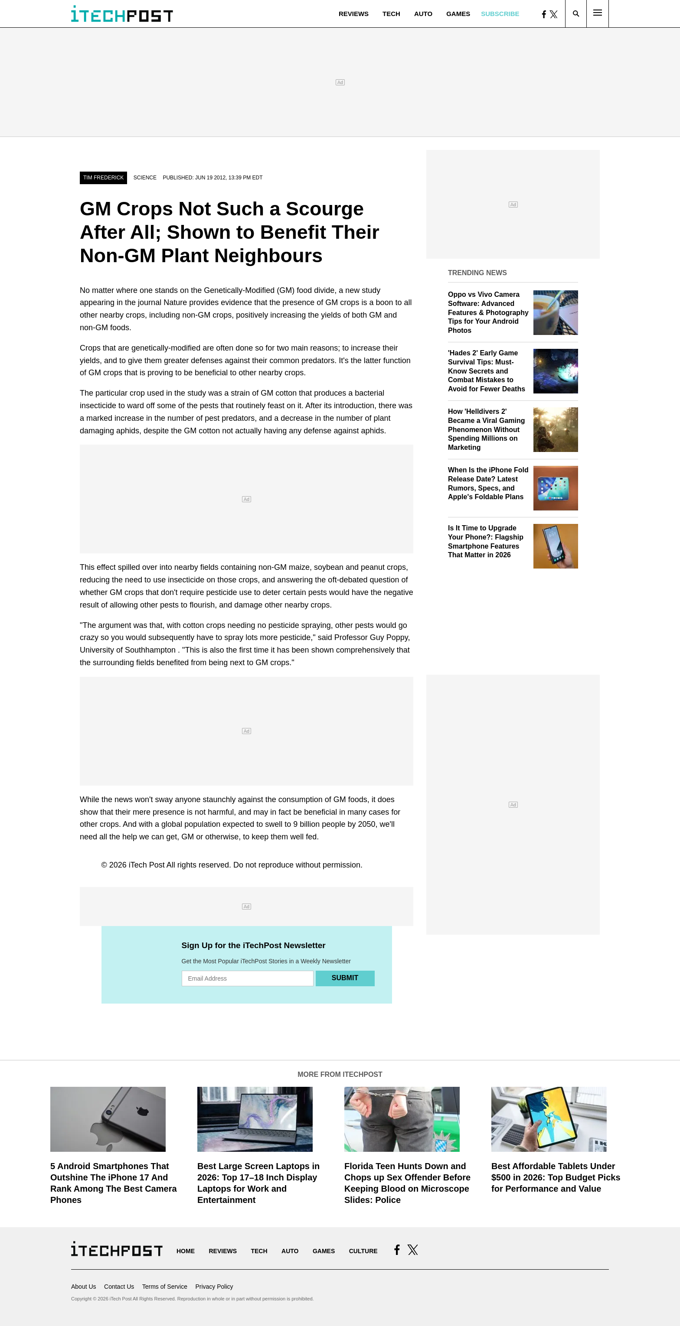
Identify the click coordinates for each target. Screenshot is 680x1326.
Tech (391, 13)
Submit (345, 978)
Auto (423, 13)
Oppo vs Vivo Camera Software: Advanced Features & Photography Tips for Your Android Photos (488, 312)
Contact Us (119, 1286)
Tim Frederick (103, 178)
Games (458, 13)
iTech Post (147, 865)
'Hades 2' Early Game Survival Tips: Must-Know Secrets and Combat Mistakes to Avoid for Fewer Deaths (486, 371)
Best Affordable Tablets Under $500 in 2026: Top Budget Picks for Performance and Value (556, 1177)
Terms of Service (164, 1286)
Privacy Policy (214, 1286)
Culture (363, 1251)
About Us (83, 1286)
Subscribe (500, 13)
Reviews (354, 13)
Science (145, 178)
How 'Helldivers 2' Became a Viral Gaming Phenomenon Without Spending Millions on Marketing (486, 429)
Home (186, 1251)
